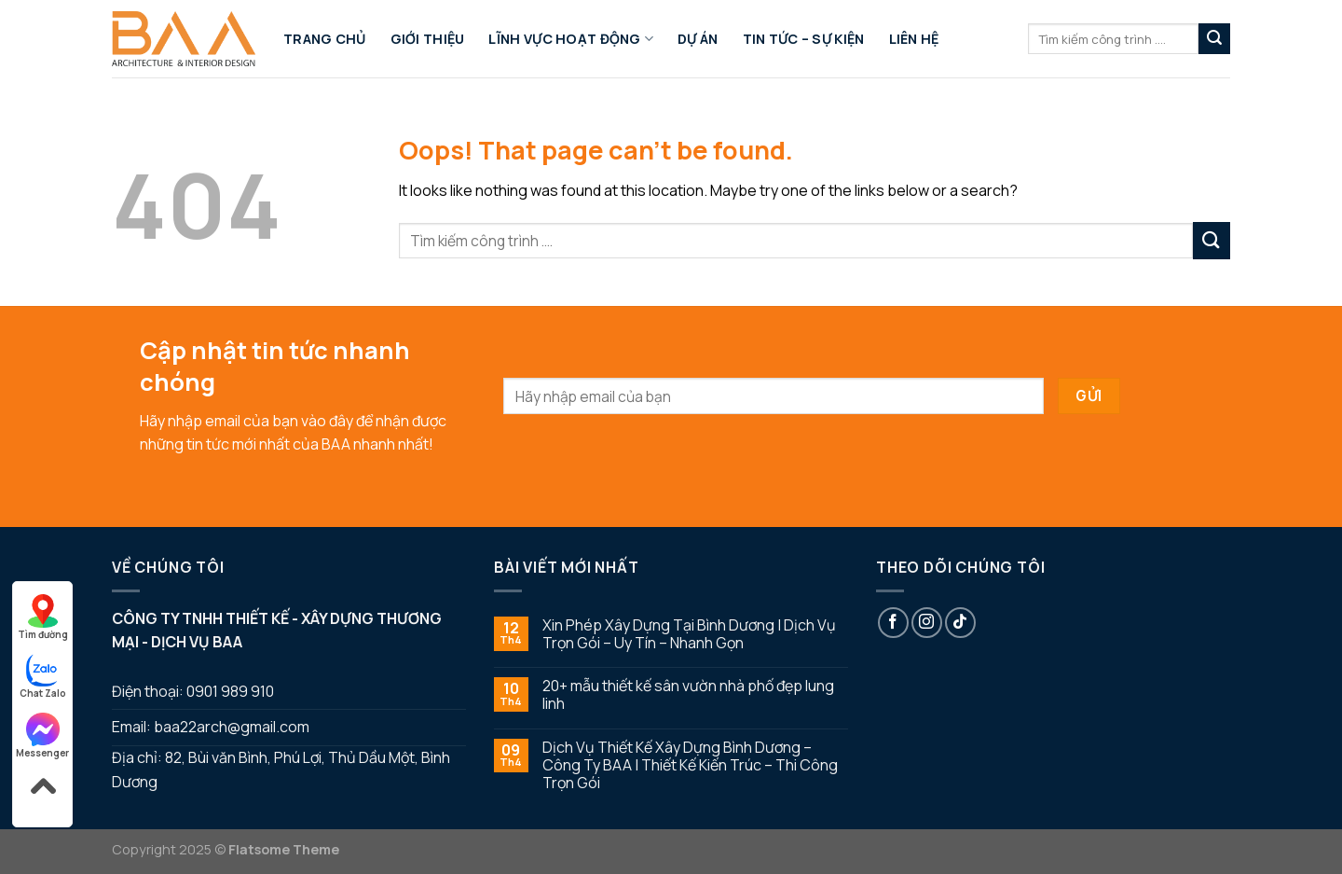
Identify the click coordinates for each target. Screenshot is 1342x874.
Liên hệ (914, 39)
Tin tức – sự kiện (804, 39)
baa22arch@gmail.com (231, 726)
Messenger (42, 736)
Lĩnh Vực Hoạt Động (570, 39)
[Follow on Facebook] (893, 622)
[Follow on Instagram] (926, 622)
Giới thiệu (427, 39)
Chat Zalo (43, 676)
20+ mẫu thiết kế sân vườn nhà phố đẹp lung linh (688, 695)
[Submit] (1214, 39)
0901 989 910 (230, 691)
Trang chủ (324, 39)
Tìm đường (43, 617)
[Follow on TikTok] (960, 622)
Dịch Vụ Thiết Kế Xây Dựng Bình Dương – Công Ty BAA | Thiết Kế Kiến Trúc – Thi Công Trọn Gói (690, 766)
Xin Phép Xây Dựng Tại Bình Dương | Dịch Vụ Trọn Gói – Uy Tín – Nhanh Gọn (689, 634)
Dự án (698, 39)
